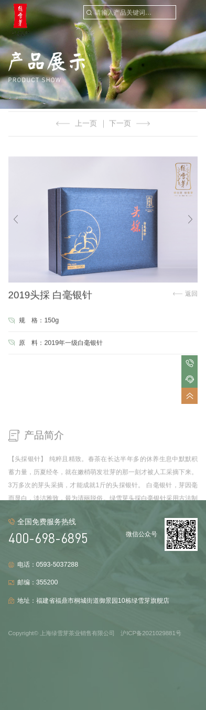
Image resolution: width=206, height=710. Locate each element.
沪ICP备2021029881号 (151, 633)
